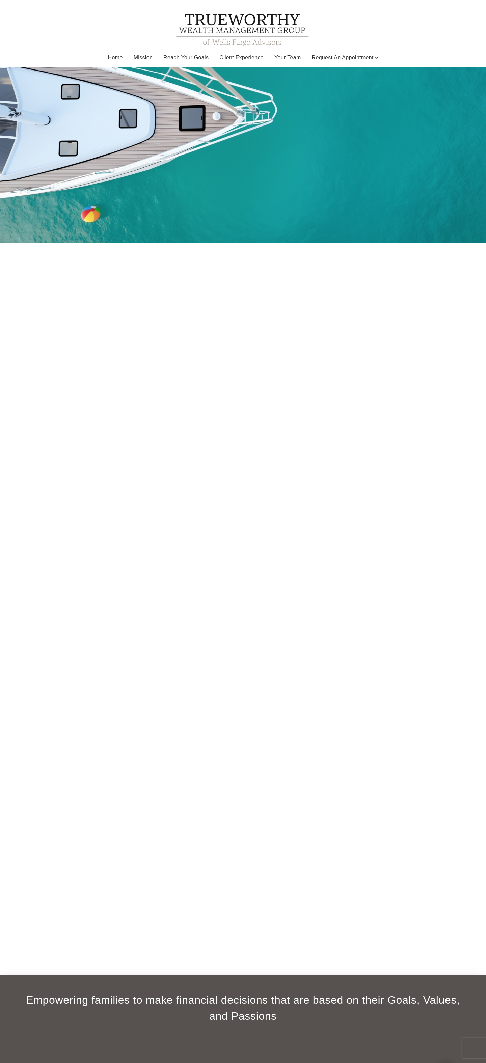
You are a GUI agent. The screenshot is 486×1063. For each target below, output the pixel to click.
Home (115, 57)
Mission (143, 57)
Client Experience (241, 57)
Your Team (287, 57)
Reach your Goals (186, 57)
